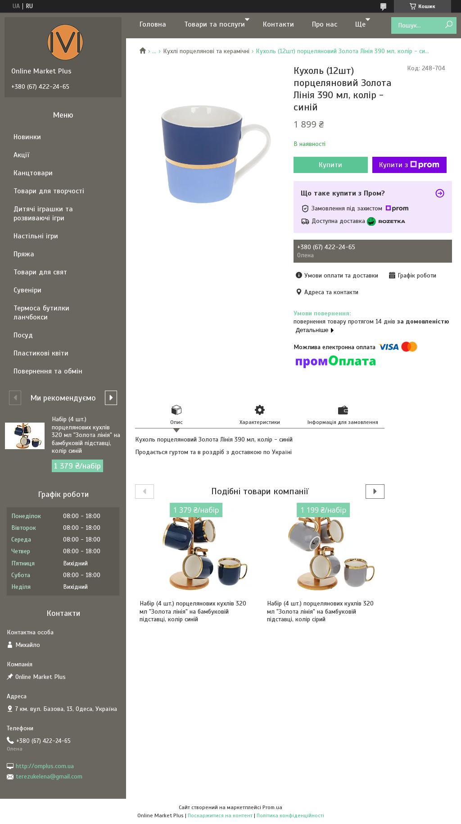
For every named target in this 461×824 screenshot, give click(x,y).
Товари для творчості (49, 191)
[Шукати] (448, 25)
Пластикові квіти (41, 353)
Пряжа (24, 254)
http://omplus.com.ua (45, 766)
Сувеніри (27, 290)
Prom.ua (272, 807)
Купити (330, 164)
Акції (21, 154)
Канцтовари (33, 173)
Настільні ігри (36, 236)
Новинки (27, 136)
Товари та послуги (214, 24)
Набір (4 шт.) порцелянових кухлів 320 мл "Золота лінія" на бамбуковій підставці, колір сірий (320, 611)
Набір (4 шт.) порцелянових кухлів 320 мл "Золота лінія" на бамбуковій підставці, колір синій (193, 611)
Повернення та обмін (48, 371)
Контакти (278, 24)
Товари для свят (40, 272)
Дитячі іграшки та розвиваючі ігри (43, 214)
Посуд (23, 335)
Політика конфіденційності (290, 815)
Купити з (409, 164)
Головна (153, 24)
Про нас (324, 24)
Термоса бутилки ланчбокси (41, 313)
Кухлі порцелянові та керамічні (206, 51)
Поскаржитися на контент (220, 815)
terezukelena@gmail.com (49, 776)
